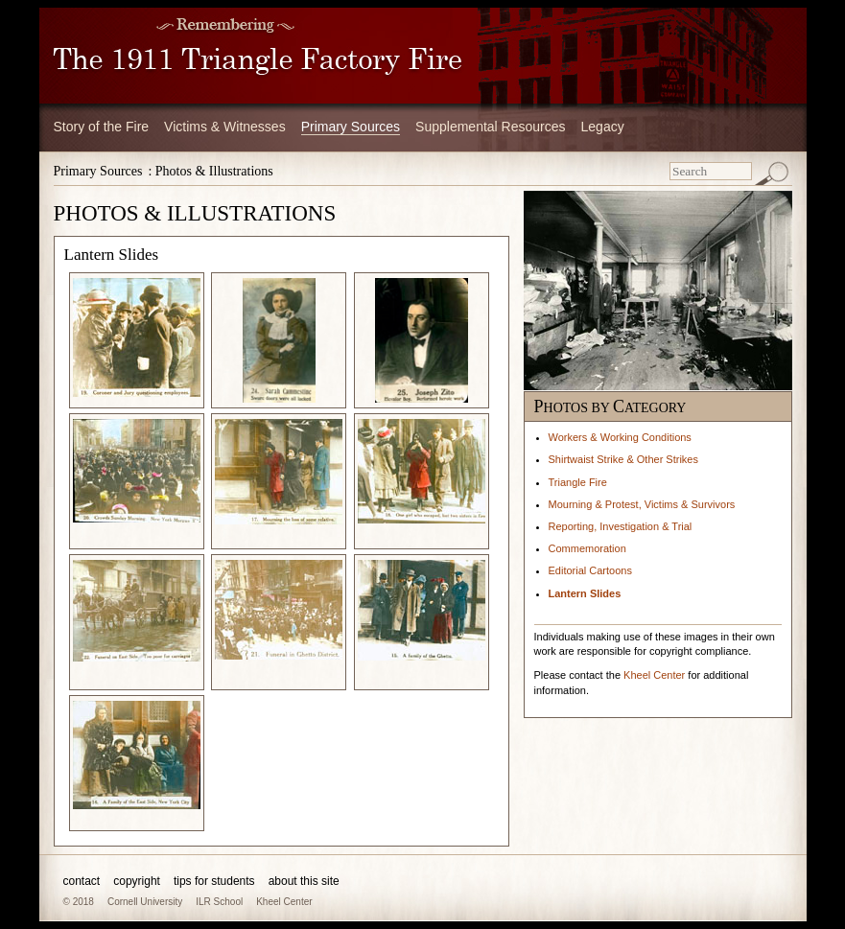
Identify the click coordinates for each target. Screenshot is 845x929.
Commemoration (587, 548)
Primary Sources (350, 126)
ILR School (219, 901)
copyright (136, 881)
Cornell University (144, 901)
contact (82, 881)
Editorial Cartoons (590, 570)
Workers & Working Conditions (620, 437)
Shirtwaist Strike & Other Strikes (624, 459)
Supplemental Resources (490, 126)
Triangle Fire (578, 482)
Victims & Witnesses (225, 126)
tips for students (214, 881)
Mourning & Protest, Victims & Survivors (642, 504)
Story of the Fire (102, 126)
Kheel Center (654, 675)
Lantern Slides (585, 593)
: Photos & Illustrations (210, 171)
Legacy (602, 126)
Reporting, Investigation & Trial (620, 526)
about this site (304, 881)
